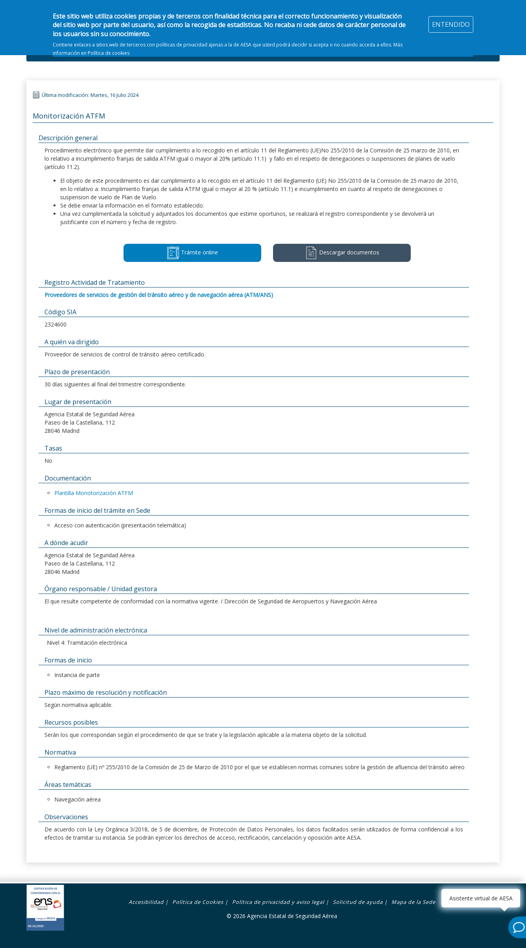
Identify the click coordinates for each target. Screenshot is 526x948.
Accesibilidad (146, 901)
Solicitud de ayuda (358, 901)
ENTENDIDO (451, 19)
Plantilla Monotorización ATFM (93, 493)
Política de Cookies (197, 901)
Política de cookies (108, 48)
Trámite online (192, 253)
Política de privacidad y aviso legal (278, 901)
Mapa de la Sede (413, 901)
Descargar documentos (342, 253)
